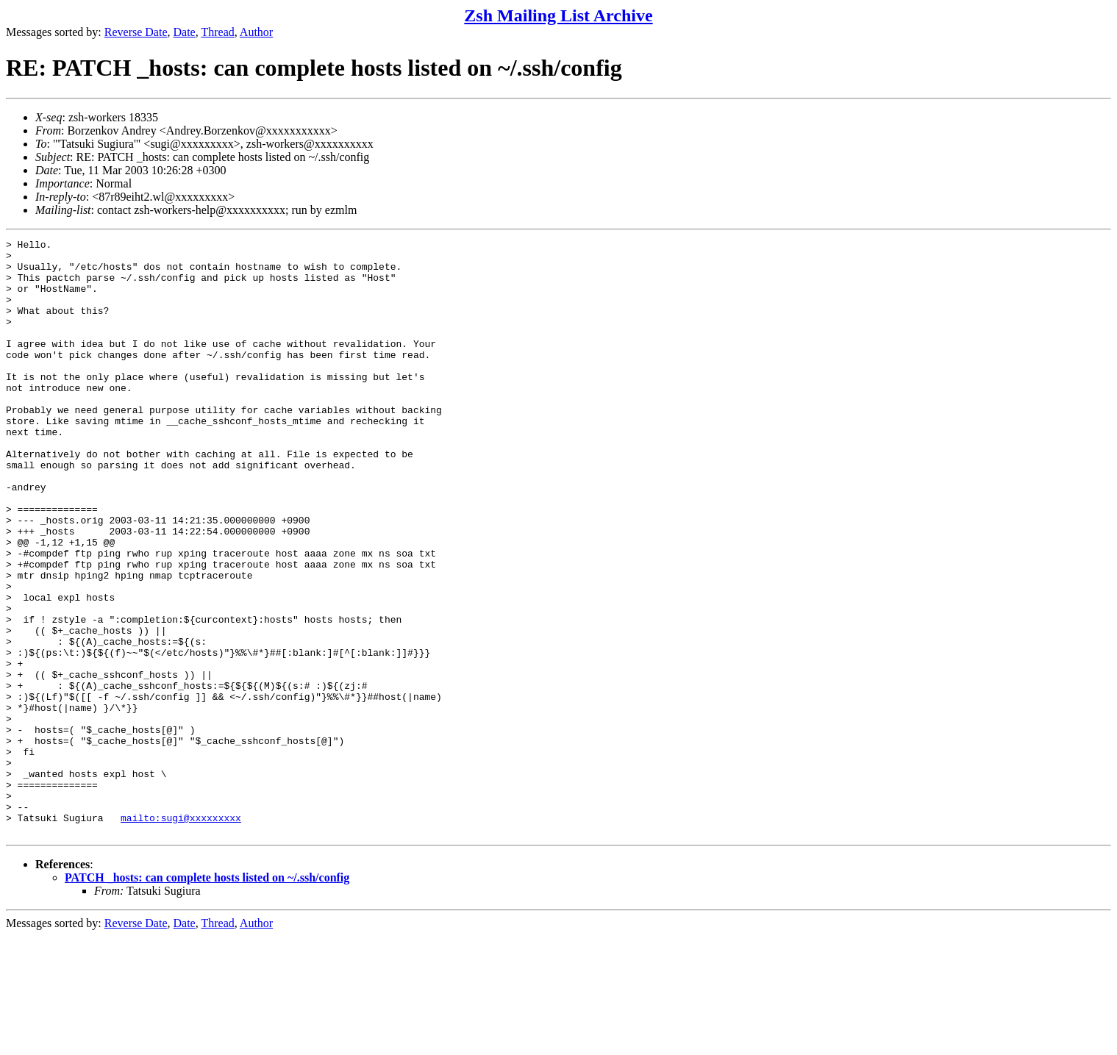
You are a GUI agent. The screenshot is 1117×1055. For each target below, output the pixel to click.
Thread (217, 32)
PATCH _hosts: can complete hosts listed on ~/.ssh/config (207, 996)
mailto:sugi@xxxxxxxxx (181, 934)
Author (256, 32)
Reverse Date (136, 32)
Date (185, 32)
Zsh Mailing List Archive (558, 15)
